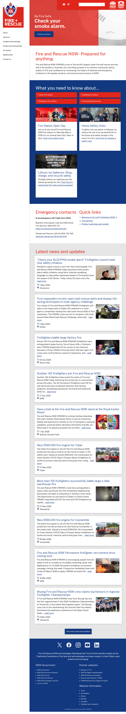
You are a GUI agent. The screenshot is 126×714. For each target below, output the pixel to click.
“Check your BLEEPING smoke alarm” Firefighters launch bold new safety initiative (76, 261)
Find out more (43, 34)
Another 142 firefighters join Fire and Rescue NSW (69, 373)
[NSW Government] (112, 4)
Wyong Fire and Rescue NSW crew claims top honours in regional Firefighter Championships (78, 593)
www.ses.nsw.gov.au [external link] (51, 236)
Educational (93, 101)
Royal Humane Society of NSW (91, 678)
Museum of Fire (86, 670)
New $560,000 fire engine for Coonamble (63, 520)
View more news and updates (78, 631)
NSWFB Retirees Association (91, 676)
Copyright (84, 702)
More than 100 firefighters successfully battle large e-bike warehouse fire (73, 482)
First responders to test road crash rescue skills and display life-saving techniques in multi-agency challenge (77, 300)
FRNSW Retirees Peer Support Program (94, 681)
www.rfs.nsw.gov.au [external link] (51, 229)
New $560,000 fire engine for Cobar (60, 445)
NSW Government (43, 670)
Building (92, 95)
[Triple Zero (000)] (120, 4)
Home (5, 33)
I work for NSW (42, 684)
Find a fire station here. (53, 138)
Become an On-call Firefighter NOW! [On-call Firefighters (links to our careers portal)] (98, 217)
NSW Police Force (43, 676)
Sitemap (83, 699)
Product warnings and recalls (95, 224)
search (102, 5)
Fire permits (87, 221)
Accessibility (85, 694)
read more (41, 281)
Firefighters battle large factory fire (59, 337)
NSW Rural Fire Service (45, 678)
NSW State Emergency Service (47, 681)
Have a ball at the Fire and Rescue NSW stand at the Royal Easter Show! (78, 411)
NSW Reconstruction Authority (47, 673)
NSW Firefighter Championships (91, 673)
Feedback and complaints (89, 704)
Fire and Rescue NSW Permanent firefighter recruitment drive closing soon (76, 554)
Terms (83, 691)
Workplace (50, 101)
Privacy (83, 696)
